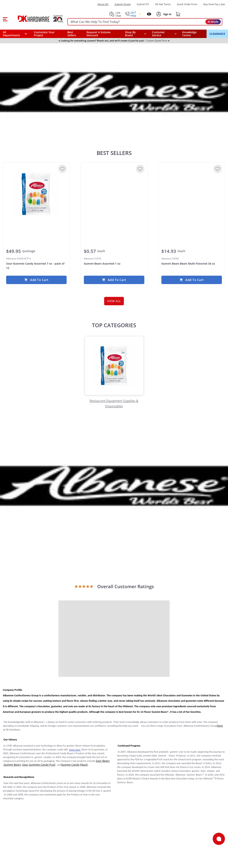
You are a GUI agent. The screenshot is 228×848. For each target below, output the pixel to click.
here (220, 725)
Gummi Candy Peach (74, 764)
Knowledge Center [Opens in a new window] (189, 33)
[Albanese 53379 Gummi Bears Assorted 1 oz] (114, 194)
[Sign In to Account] (167, 14)
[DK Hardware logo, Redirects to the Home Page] (36, 18)
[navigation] (164, 34)
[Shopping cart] (178, 14)
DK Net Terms (163, 4)
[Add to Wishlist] (62, 169)
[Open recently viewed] (149, 14)
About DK (102, 4)
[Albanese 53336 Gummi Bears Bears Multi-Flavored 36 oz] (191, 194)
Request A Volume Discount (98, 33)
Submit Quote (122, 4)
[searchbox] (145, 22)
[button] (5, 19)
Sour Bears (103, 761)
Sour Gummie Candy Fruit (38, 764)
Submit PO (143, 4)
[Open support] (219, 839)
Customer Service (158, 34)
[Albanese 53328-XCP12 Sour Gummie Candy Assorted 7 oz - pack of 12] (36, 194)
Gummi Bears (12, 764)
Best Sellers (71, 33)
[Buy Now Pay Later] (214, 4)
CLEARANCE (217, 34)
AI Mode (213, 21)
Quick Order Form (187, 4)
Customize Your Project (44, 33)
